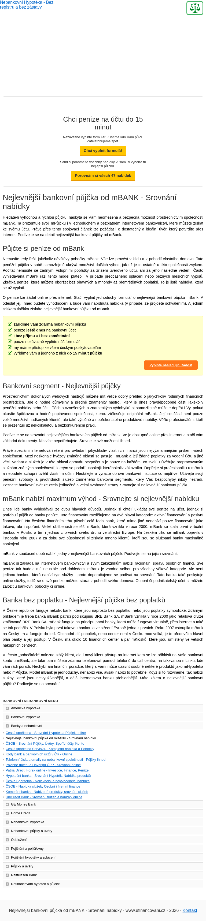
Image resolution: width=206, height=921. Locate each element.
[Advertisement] (103, 56)
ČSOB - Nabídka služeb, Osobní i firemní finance (43, 786)
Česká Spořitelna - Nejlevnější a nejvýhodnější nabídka (48, 781)
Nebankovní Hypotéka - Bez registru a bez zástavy (27, 8)
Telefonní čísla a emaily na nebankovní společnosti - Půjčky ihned (55, 760)
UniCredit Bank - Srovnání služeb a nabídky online (44, 797)
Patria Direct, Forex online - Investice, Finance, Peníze (47, 770)
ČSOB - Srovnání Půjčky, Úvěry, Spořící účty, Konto (45, 743)
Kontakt (190, 910)
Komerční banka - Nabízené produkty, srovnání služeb (47, 792)
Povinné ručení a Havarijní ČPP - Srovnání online (43, 765)
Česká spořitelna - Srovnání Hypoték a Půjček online (46, 733)
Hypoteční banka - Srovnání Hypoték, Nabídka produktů (48, 776)
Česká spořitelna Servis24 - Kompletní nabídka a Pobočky (50, 749)
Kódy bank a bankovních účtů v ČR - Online (39, 754)
